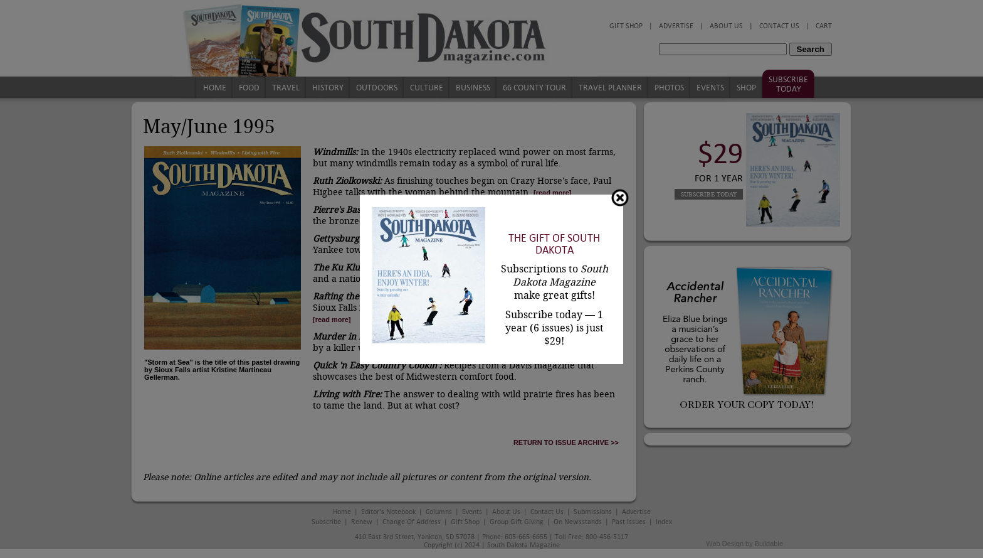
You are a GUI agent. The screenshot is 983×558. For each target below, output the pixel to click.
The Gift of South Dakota (554, 244)
